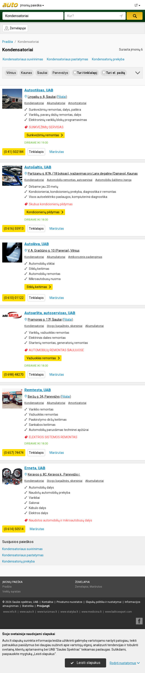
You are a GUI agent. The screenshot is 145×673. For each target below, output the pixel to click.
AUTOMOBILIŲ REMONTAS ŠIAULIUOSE (56, 350)
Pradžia (7, 586)
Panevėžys (60, 73)
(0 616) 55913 (14, 228)
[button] (138, 73)
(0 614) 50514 (14, 529)
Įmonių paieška (32, 5)
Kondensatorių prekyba (108, 59)
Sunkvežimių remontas (45, 135)
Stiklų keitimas (39, 287)
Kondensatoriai (34, 103)
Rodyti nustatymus (125, 663)
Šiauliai (42, 73)
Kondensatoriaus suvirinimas (23, 59)
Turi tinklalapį (85, 73)
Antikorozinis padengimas (85, 257)
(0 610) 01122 (14, 298)
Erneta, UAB (34, 468)
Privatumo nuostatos (69, 602)
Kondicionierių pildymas (45, 212)
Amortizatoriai (77, 103)
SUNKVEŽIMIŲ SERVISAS (46, 127)
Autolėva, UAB (36, 244)
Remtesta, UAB (37, 390)
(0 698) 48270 (14, 374)
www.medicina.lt (91, 611)
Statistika (28, 606)
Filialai (62, 97)
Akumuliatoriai (56, 103)
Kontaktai (47, 602)
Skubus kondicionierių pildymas (51, 204)
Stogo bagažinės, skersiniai (64, 326)
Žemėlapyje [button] (15, 28)
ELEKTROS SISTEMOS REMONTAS (53, 437)
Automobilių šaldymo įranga (113, 180)
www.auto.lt (27, 611)
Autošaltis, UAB (37, 167)
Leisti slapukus (85, 663)
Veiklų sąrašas (11, 591)
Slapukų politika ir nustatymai (103, 602)
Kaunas (26, 73)
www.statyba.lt (69, 611)
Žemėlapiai (82, 582)
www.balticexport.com (118, 611)
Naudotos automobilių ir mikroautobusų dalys (60, 520)
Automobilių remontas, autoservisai (69, 180)
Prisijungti (43, 606)
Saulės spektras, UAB (25, 602)
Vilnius (11, 73)
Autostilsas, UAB (38, 90)
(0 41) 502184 (14, 152)
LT (138, 5)
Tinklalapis (36, 152)
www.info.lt (9, 611)
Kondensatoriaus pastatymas (67, 59)
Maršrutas (56, 152)
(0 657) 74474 (14, 452)
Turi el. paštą (113, 73)
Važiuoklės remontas (43, 358)
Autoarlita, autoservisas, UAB (49, 313)
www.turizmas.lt (47, 611)
